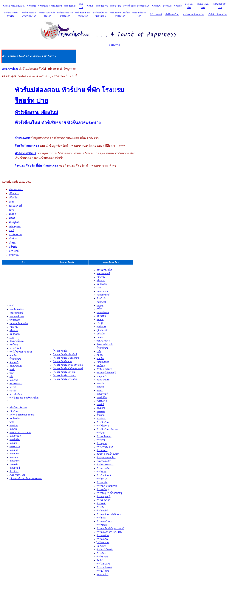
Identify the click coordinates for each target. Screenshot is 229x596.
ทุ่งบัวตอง (101, 326)
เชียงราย (14, 193)
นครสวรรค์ (15, 205)
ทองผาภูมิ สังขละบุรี (106, 372)
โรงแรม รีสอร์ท (60, 351)
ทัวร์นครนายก (103, 500)
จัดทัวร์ (100, 560)
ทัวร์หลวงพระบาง (84, 122)
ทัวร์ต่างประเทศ (104, 567)
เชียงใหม (14, 411)
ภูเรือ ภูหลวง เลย (17, 475)
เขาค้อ (100, 337)
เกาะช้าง (14, 380)
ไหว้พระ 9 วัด (103, 542)
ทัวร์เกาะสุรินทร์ (104, 521)
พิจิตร (12, 218)
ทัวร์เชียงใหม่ (69, 6)
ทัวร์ (11, 305)
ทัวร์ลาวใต (102, 479)
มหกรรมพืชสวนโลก (19, 323)
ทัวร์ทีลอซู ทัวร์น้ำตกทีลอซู (109, 493)
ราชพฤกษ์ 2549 (17, 316)
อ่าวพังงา (14, 471)
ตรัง (11, 376)
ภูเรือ (99, 351)
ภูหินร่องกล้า (103, 330)
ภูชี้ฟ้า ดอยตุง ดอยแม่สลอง (22, 414)
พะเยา (12, 214)
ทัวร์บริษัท (101, 553)
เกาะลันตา (15, 460)
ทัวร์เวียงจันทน (104, 475)
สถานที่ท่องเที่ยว (104, 270)
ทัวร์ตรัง (100, 507)
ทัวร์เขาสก (102, 525)
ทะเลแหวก (15, 446)
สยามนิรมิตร (16, 394)
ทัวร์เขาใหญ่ (115, 6)
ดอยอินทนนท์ (103, 294)
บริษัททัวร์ (114, 45)
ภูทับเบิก (101, 333)
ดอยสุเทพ (101, 302)
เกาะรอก (14, 457)
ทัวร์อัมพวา (102, 450)
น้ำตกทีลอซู (15, 359)
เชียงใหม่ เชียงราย (18, 407)
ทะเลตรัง (14, 464)
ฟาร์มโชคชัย (16, 348)
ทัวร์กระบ (101, 503)
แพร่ (11, 230)
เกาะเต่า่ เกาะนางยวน (20, 432)
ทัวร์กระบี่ (167, 6)
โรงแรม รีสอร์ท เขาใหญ (64, 372)
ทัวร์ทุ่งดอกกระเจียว (106, 457)
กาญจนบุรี (101, 376)
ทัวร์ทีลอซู (156, 6)
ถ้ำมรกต (101, 415)
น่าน (11, 209)
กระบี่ (12, 369)
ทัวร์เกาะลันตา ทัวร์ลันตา (109, 514)
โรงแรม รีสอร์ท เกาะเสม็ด (65, 379)
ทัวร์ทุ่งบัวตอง (43, 6)
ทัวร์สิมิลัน (101, 517)
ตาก (11, 201)
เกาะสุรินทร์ (15, 436)
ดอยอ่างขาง (102, 291)
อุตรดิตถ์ (13, 250)
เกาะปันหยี (15, 468)
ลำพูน (12, 242)
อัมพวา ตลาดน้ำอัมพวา (108, 454)
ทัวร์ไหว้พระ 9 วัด (105, 447)
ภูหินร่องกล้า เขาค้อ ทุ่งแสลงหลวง (26, 478)
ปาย (12, 337)
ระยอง (100, 390)
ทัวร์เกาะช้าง (103, 535)
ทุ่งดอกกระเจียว (104, 461)
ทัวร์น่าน (101, 440)
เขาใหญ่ (14, 344)
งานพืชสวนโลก (17, 309)
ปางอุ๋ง (100, 323)
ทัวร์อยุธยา (102, 443)
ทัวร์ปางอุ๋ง (31, 6)
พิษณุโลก (14, 222)
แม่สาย (100, 319)
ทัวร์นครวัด (102, 482)
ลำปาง (13, 238)
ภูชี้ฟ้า (100, 309)
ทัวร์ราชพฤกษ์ (156, 14)
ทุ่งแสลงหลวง (103, 340)
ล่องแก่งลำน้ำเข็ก (105, 344)
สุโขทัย (13, 246)
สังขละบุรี (14, 362)
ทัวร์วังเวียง (102, 471)
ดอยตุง (100, 305)
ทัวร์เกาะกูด (102, 539)
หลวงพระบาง (16, 383)
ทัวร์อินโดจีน (103, 571)
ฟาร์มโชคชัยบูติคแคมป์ (21, 351)
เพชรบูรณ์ (15, 226)
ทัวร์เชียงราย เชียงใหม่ (36, 112)
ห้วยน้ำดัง (101, 298)
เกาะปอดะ (14, 453)
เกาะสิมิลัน (15, 439)
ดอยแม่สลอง (103, 312)
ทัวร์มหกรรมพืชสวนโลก (193, 14)
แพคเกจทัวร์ (102, 574)
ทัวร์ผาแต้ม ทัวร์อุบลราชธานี (110, 528)
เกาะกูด (13, 429)
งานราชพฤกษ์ (16, 313)
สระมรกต (101, 408)
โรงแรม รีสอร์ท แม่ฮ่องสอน (66, 358)
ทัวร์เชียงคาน (102, 6)
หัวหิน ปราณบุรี (104, 369)
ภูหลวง (100, 355)
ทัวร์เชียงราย (56, 6)
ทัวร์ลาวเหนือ (103, 468)
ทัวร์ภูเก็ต (178, 6)
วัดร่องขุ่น (101, 316)
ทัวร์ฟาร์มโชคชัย (105, 549)
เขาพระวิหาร (103, 362)
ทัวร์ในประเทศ (104, 563)
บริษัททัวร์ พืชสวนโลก (217, 14)
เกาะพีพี (13, 443)
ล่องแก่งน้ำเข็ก (17, 341)
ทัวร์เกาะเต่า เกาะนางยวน (109, 532)
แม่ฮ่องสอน (15, 234)
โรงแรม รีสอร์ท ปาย (62, 361)
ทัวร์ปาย (6, 6)
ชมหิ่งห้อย (101, 546)
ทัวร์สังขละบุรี (143, 6)
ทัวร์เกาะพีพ (102, 510)
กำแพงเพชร (16, 189)
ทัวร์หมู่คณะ (102, 556)
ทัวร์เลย (90, 6)
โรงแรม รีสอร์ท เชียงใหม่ (65, 354)
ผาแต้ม (13, 355)
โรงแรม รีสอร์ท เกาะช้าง (64, 375)
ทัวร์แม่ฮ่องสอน (18, 6)
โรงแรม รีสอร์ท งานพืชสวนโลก (68, 365)
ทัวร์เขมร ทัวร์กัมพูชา (107, 486)
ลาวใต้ (13, 387)
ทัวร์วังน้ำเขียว (129, 6)
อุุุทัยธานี (14, 255)
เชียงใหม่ (14, 197)
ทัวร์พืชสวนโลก (172, 14)
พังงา (12, 373)
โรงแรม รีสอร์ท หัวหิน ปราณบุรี (68, 368)
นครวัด (13, 390)
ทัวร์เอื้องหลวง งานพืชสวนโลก (24, 397)
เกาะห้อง (14, 450)
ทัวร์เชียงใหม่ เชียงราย (107, 429)
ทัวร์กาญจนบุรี (103, 496)
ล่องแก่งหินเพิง (17, 366)
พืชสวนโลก (15, 320)
